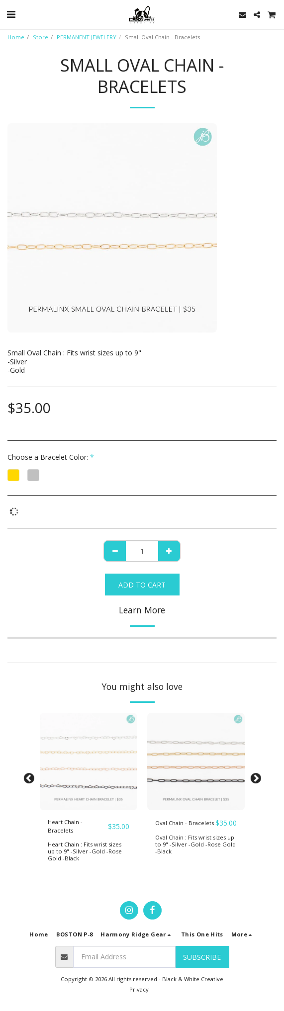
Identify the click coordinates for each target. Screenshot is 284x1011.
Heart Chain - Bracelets (65, 826)
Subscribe (202, 957)
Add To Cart (142, 585)
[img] (88, 761)
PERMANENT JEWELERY (86, 37)
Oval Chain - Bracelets (184, 823)
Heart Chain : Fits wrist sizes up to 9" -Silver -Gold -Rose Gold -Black (85, 851)
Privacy (139, 989)
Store (40, 37)
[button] (10, 14)
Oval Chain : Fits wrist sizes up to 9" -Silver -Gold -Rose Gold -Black (195, 844)
